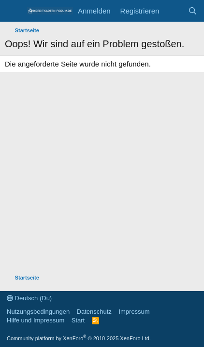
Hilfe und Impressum (35, 320)
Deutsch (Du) (29, 298)
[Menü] (13, 11)
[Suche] (192, 11)
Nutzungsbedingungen (38, 311)
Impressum (133, 311)
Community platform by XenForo (79, 338)
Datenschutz (94, 311)
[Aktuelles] (173, 11)
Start (78, 320)
